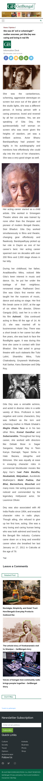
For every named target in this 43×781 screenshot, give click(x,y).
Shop (24, 751)
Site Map (13, 778)
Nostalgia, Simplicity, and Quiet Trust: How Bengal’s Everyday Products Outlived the (20, 611)
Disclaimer (5, 778)
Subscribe (7, 730)
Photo (24, 748)
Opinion (12, 27)
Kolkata (25, 742)
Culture (5, 742)
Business (25, 745)
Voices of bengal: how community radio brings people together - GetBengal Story (21, 683)
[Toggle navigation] (3, 21)
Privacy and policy (16, 775)
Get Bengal (5, 775)
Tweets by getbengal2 (9, 708)
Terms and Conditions (31, 775)
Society (5, 745)
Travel (4, 748)
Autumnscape (7, 754)
